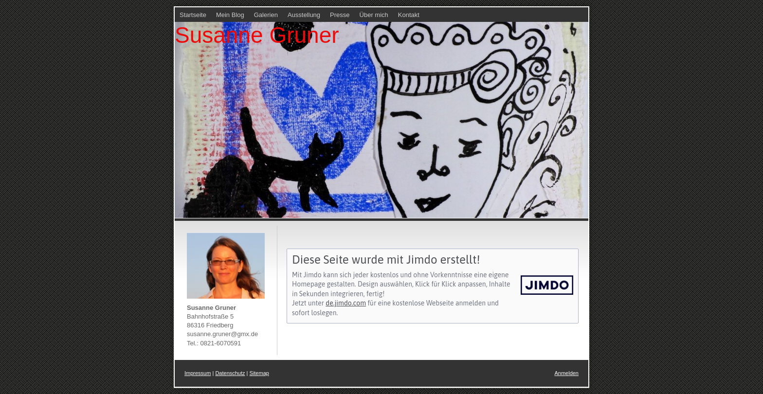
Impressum (197, 373)
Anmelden (566, 373)
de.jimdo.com (346, 303)
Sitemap (259, 373)
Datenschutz (230, 373)
